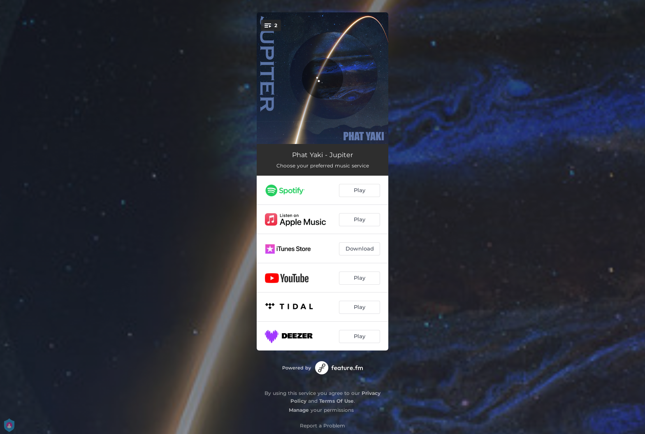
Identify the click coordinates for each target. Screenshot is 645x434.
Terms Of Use (336, 401)
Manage (299, 410)
